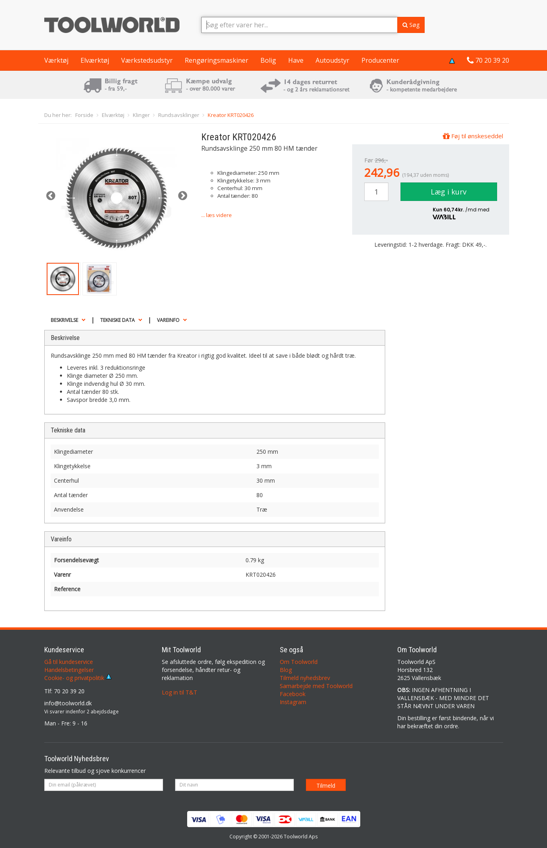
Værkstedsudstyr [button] (147, 60)
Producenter (380, 60)
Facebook (292, 694)
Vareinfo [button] (168, 320)
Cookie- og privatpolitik (77, 678)
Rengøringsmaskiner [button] (216, 60)
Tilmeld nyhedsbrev (305, 678)
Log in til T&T (179, 692)
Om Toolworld (299, 662)
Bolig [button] (268, 60)
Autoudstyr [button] (332, 60)
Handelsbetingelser (69, 670)
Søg (411, 25)
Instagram (293, 702)
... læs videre (216, 215)
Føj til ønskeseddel (473, 136)
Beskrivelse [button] (64, 320)
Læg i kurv (448, 192)
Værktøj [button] (56, 60)
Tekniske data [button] (117, 320)
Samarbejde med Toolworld (316, 686)
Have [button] (295, 60)
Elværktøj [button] (95, 60)
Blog (286, 670)
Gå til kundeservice (68, 662)
